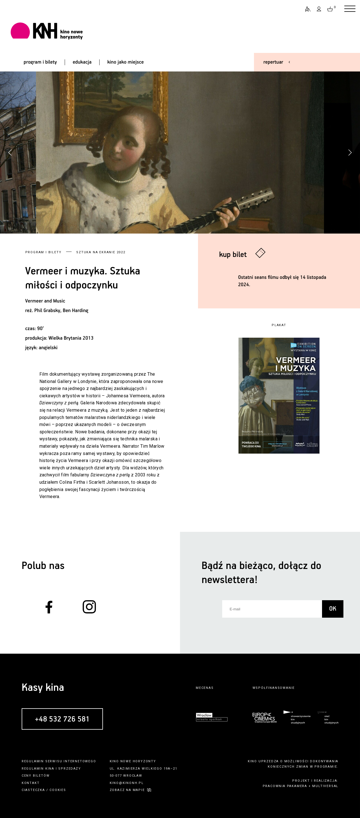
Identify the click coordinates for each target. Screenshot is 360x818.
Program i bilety (43, 252)
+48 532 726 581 (62, 719)
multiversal (325, 786)
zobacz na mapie (127, 790)
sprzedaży (69, 768)
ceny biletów (36, 775)
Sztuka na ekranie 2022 (100, 252)
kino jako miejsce (125, 62)
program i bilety (40, 62)
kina (49, 768)
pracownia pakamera (285, 786)
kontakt (31, 783)
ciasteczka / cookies (44, 790)
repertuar (273, 62)
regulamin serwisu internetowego (59, 761)
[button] (350, 152)
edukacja (82, 62)
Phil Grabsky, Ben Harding (61, 310)
